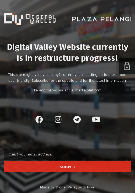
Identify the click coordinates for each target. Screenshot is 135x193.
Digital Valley (67, 187)
